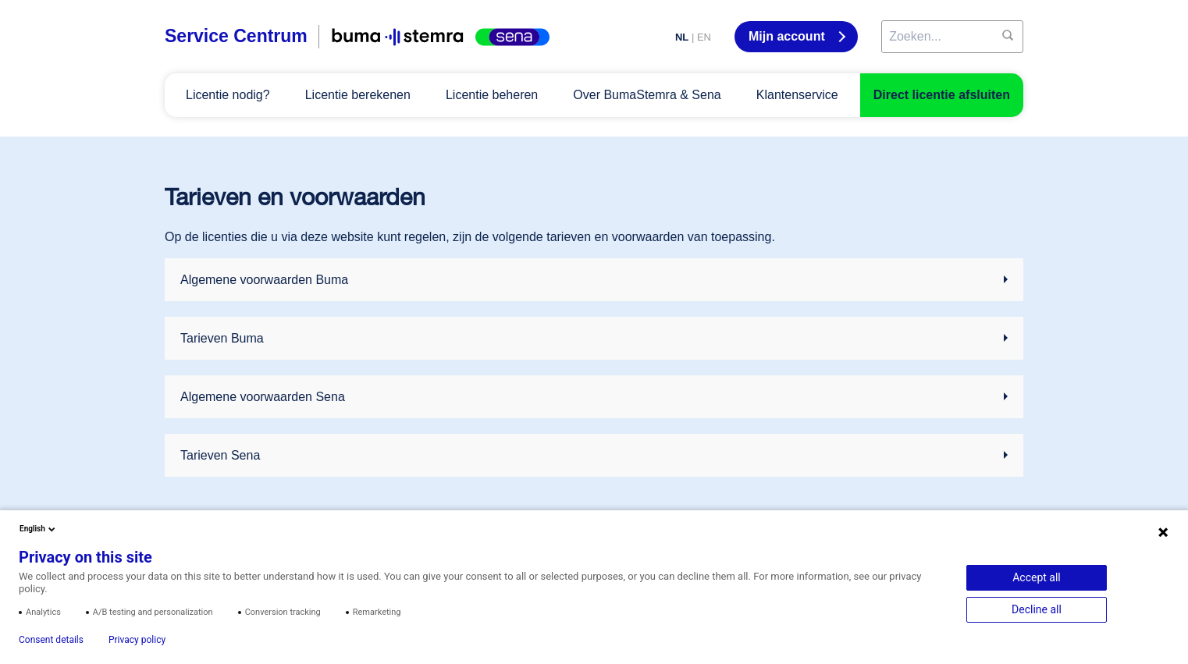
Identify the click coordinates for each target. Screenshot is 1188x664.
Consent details (51, 639)
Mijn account (788, 36)
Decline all (1037, 609)
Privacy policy (136, 639)
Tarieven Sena (220, 455)
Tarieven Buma (222, 338)
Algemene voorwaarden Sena (262, 396)
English (39, 529)
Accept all (1036, 577)
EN (704, 37)
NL (681, 37)
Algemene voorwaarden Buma (264, 279)
